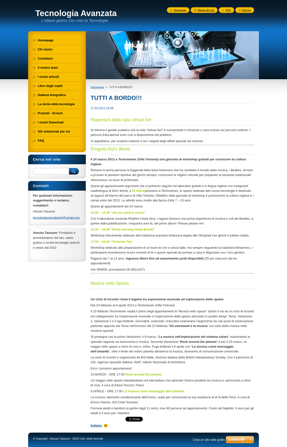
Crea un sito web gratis (209, 439)
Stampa (246, 10)
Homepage (97, 87)
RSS (228, 10)
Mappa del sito (205, 10)
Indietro (96, 425)
